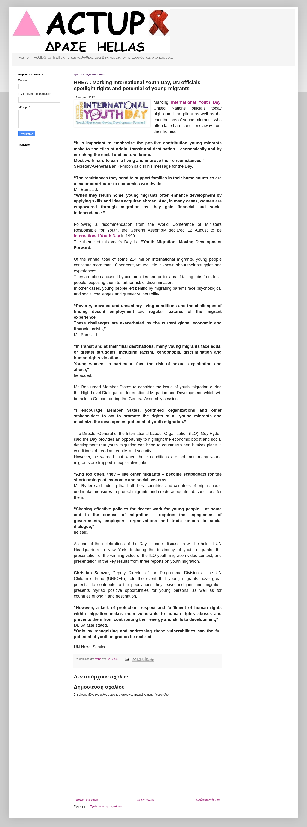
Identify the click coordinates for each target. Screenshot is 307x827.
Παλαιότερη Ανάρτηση (206, 799)
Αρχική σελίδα (145, 799)
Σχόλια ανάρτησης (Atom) (106, 806)
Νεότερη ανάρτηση (86, 799)
